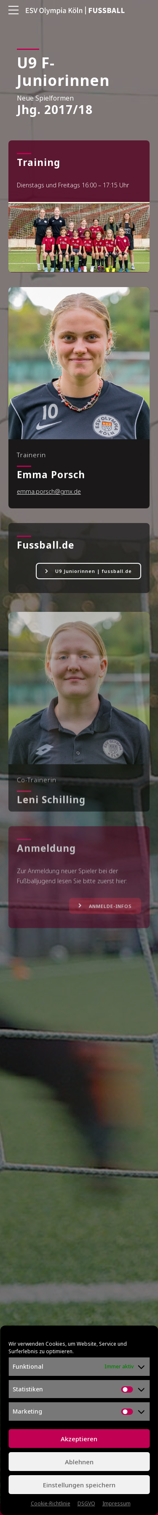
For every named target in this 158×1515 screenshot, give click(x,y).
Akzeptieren (79, 1439)
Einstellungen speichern (79, 1485)
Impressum (116, 1503)
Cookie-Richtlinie (50, 1503)
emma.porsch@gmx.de (49, 493)
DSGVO (86, 1503)
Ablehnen (79, 1462)
